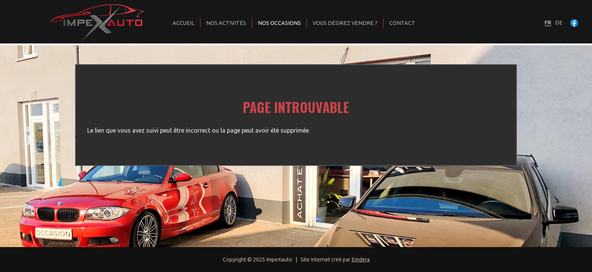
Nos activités (226, 23)
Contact (402, 23)
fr (547, 23)
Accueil (183, 23)
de (559, 23)
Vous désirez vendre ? (345, 23)
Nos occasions (279, 23)
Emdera (361, 260)
